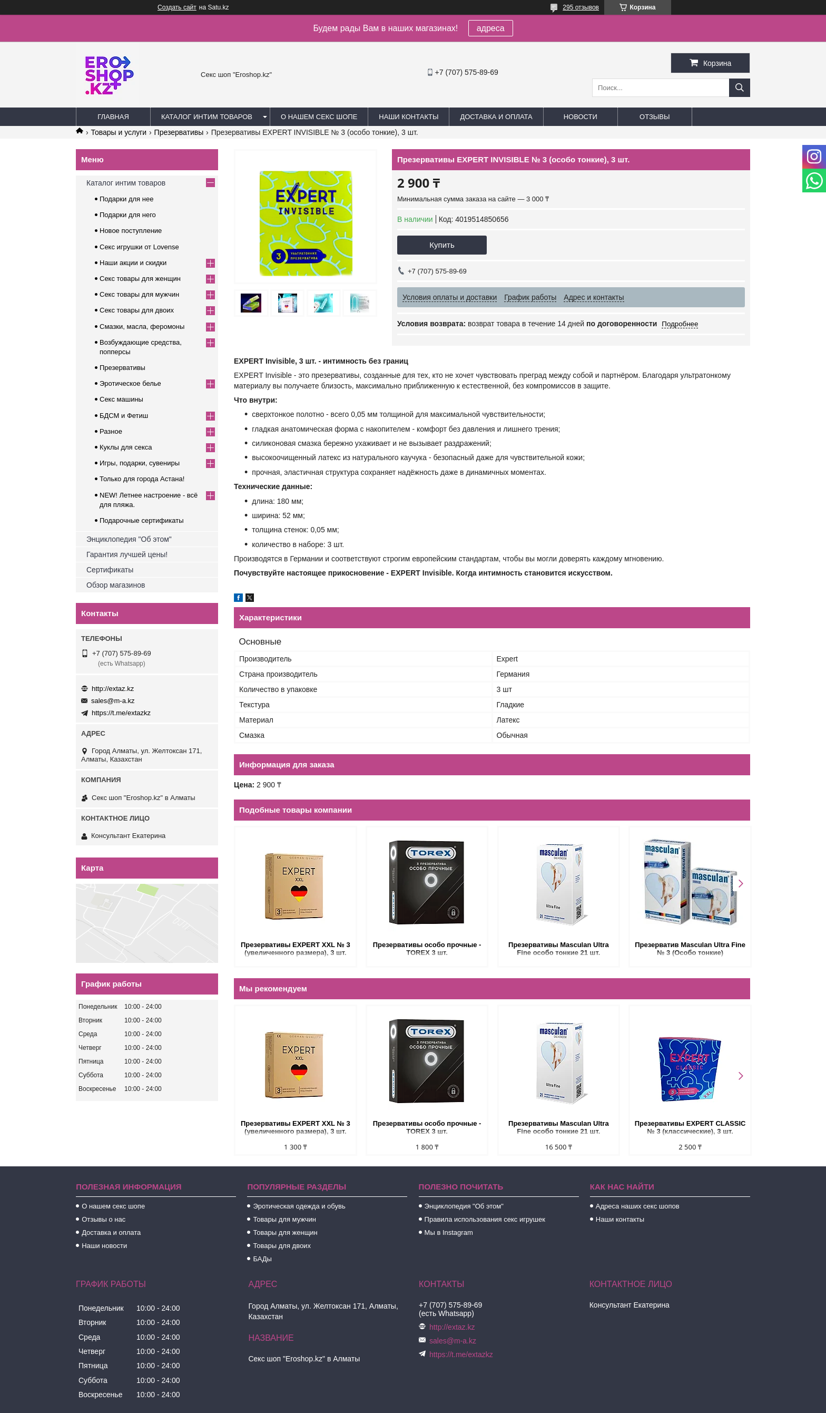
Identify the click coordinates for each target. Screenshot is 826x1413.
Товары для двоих (282, 1246)
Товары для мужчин (284, 1219)
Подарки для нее (126, 199)
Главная (113, 117)
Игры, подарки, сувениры (140, 463)
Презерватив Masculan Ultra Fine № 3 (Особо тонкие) (688, 949)
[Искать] (739, 88)
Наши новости (104, 1246)
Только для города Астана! (142, 479)
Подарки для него (128, 215)
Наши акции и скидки (133, 263)
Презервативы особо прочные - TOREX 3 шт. (426, 949)
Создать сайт (177, 7)
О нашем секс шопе (319, 117)
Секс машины (121, 399)
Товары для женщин (285, 1232)
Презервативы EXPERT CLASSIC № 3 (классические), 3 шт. (688, 1127)
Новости (580, 117)
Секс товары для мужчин (139, 294)
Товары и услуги (118, 132)
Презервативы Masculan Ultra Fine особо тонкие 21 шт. (557, 949)
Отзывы (655, 117)
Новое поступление (131, 231)
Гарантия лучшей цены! (127, 554)
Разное (111, 431)
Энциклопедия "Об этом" (129, 539)
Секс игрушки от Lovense (139, 247)
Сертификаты (109, 570)
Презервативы (179, 132)
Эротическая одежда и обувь (299, 1206)
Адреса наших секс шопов (638, 1206)
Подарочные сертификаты (141, 520)
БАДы (262, 1259)
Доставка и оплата (496, 117)
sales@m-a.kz (113, 701)
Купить (441, 244)
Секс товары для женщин (140, 278)
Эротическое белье (130, 383)
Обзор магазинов (115, 585)
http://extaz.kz (113, 689)
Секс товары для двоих (137, 310)
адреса (491, 28)
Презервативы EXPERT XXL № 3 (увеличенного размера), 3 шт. (295, 949)
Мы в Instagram (449, 1232)
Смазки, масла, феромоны (142, 326)
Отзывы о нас (103, 1219)
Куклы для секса (126, 447)
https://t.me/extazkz (121, 713)
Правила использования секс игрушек (485, 1219)
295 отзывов (581, 7)
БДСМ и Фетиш (124, 416)
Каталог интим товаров (206, 117)
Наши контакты (408, 117)
